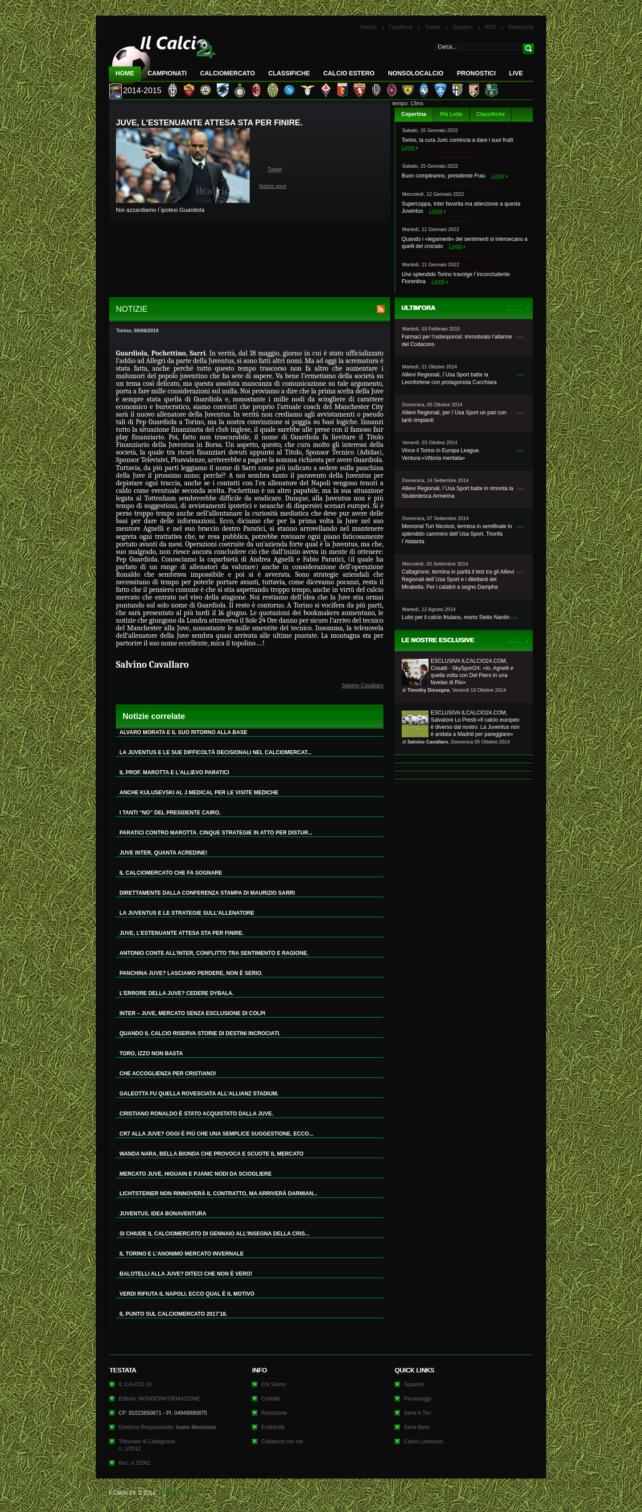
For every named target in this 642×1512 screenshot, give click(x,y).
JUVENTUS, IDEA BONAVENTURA (162, 1213)
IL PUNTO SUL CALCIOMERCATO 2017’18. (173, 1314)
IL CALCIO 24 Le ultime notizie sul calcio (162, 56)
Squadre (414, 1384)
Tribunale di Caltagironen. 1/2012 (147, 1445)
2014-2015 (142, 90)
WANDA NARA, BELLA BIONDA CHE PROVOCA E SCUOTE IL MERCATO (211, 1154)
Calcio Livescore (423, 1441)
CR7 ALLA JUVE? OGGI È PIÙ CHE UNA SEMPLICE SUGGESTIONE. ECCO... (216, 1134)
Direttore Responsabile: (167, 1427)
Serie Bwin (416, 1427)
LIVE (516, 73)
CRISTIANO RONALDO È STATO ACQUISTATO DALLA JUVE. (196, 1114)
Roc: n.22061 (134, 1463)
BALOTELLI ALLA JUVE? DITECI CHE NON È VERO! (185, 1274)
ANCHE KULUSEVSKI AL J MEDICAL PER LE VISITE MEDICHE (199, 792)
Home (124, 73)
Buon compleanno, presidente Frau (443, 176)
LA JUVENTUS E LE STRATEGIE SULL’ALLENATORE (186, 913)
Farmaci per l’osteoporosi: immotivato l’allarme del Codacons (457, 340)
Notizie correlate (154, 716)
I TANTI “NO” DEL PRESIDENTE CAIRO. (170, 813)
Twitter (432, 27)
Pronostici (476, 73)
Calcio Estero (348, 73)
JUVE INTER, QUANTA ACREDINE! (163, 853)
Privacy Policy (180, 1493)
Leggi (408, 148)
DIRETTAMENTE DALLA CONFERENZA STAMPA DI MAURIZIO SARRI (207, 893)
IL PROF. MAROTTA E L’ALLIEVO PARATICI (174, 772)
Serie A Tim (417, 1413)
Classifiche (491, 114)
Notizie (368, 27)
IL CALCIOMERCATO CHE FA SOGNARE (170, 873)
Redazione (521, 27)
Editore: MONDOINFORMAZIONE (159, 1399)
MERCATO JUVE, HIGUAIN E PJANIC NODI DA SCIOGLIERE (195, 1174)
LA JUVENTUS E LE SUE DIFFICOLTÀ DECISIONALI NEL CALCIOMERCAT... (215, 752)
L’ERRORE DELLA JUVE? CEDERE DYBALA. (176, 993)
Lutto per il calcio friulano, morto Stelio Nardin (456, 617)
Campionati (167, 73)
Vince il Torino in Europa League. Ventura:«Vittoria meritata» (441, 454)
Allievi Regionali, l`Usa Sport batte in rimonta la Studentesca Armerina (457, 492)
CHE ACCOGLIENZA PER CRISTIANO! (167, 1073)
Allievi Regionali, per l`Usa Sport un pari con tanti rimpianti (454, 416)
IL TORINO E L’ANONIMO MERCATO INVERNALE (181, 1254)
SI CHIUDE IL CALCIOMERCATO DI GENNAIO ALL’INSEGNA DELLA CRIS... (214, 1234)
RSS (490, 27)
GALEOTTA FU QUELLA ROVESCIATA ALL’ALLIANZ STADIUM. (199, 1094)
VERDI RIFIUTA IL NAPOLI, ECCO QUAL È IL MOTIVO (187, 1294)
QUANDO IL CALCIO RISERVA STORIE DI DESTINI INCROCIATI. (199, 1033)
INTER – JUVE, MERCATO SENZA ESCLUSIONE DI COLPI (192, 1013)
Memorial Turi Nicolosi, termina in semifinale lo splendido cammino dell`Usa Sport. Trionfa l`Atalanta (457, 534)
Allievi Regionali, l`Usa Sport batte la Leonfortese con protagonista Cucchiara (449, 378)
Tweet (275, 169)
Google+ (463, 27)
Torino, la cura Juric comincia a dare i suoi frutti (457, 140)
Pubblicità (272, 1427)
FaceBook (401, 27)
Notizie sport (272, 186)
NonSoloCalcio (415, 73)
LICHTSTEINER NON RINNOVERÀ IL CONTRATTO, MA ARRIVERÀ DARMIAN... (218, 1193)
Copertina (413, 114)
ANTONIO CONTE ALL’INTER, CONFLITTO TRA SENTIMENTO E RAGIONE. (214, 953)
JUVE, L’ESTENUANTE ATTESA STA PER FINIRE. (181, 933)
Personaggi (417, 1399)
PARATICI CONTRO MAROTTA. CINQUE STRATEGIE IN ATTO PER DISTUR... (216, 833)
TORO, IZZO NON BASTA (151, 1053)
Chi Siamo (273, 1384)
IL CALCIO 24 (135, 1384)
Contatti (270, 1399)
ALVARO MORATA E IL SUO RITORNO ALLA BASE (183, 732)
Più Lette (451, 114)
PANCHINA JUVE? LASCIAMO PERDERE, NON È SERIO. (191, 973)
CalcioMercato (227, 73)
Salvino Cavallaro (362, 685)
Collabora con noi (282, 1441)
